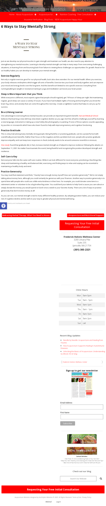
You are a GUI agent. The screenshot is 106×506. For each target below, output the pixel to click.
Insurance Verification (33, 19)
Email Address (66, 403)
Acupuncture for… (46, 14)
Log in (58, 502)
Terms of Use (76, 497)
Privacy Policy (86, 497)
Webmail (49, 502)
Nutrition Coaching (68, 14)
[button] (3, 205)
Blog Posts (48, 19)
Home (11, 14)
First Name (64, 412)
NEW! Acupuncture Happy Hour (68, 19)
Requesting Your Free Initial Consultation (82, 225)
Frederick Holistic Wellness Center (75, 362)
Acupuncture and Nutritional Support (86, 215)
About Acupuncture (24, 14)
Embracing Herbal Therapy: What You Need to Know (26, 215)
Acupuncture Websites (22, 497)
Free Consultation (85, 14)
